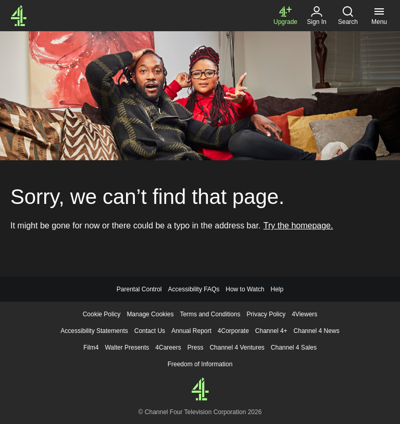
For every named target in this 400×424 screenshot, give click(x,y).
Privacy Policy (266, 314)
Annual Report (191, 331)
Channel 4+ (271, 331)
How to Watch (245, 289)
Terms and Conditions (210, 314)
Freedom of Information (200, 364)
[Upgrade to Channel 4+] (285, 15)
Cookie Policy (102, 314)
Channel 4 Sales (294, 347)
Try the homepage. (298, 225)
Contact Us (149, 331)
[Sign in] (316, 15)
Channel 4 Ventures (236, 347)
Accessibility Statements (94, 331)
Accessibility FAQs (194, 289)
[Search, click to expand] (348, 15)
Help (276, 289)
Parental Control (139, 289)
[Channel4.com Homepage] (18, 15)
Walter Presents (127, 347)
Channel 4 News (317, 331)
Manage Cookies (150, 314)
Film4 (90, 347)
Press (196, 347)
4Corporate (233, 331)
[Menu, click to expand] (379, 15)
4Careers (168, 347)
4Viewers (304, 314)
